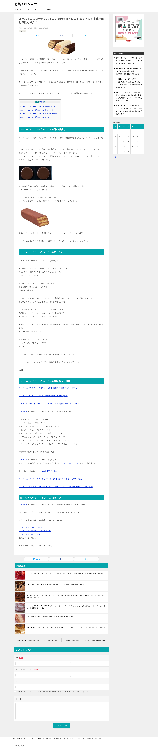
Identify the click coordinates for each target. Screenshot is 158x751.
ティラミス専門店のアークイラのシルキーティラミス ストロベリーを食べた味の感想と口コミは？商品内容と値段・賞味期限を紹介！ (66, 575)
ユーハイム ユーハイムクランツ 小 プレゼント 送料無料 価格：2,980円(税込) (50, 404)
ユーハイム (23, 411)
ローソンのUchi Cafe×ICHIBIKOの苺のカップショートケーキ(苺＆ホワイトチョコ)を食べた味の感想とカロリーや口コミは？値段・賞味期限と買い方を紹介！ (66, 607)
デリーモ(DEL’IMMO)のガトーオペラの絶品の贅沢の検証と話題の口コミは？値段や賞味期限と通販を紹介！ (128, 71)
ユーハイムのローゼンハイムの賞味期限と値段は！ (40, 113)
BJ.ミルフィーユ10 (49, 471)
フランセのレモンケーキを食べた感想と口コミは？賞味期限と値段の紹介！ (50, 616)
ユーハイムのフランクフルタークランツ (35, 531)
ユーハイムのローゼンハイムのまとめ (35, 117)
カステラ (22, 31)
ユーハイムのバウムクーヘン (30, 527)
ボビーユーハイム (71, 463)
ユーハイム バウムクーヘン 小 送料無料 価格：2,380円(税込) (43, 396)
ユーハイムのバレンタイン (29, 534)
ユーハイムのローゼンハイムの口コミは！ (36, 110)
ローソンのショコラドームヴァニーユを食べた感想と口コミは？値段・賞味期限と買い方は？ (55, 584)
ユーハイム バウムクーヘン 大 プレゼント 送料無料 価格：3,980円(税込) (48, 388)
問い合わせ (49, 9)
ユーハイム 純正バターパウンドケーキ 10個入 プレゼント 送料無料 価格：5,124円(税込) (56, 487)
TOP (23, 738)
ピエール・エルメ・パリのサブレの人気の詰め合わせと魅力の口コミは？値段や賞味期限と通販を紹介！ (129, 60)
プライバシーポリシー (33, 9)
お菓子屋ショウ (26, 3)
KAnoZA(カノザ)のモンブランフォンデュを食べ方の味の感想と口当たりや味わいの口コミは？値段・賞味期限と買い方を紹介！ (66, 627)
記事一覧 (18, 9)
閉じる (42, 102)
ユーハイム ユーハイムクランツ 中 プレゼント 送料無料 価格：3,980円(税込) (50, 479)
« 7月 (115, 157)
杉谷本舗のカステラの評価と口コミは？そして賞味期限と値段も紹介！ (84, 640)
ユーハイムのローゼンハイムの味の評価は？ (37, 106)
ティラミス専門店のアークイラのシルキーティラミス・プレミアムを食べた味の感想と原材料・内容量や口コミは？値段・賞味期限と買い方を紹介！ (66, 596)
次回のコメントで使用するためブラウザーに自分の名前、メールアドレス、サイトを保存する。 (55, 692)
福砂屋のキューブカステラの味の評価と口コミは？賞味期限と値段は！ (38, 640)
